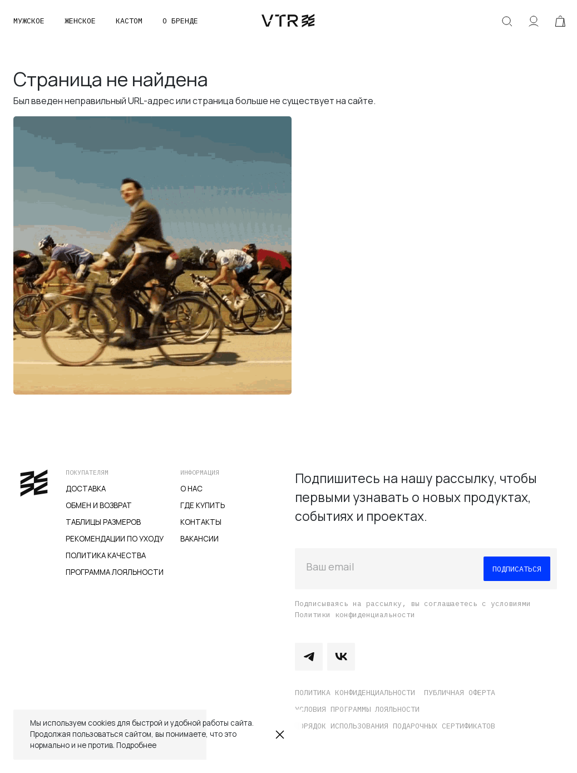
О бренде (180, 21)
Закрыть (279, 734)
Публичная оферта (459, 692)
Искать (507, 21)
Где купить (202, 505)
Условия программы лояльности (357, 709)
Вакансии (199, 539)
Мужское (29, 21)
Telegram (309, 657)
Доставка (86, 489)
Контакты (200, 522)
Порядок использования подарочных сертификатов (395, 726)
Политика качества (106, 555)
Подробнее (136, 745)
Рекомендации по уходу (115, 539)
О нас (191, 489)
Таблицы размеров (103, 522)
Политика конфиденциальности (355, 692)
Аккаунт (534, 21)
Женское (80, 21)
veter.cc (288, 21)
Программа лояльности (115, 572)
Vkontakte (341, 657)
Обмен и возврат (99, 505)
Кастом (129, 21)
